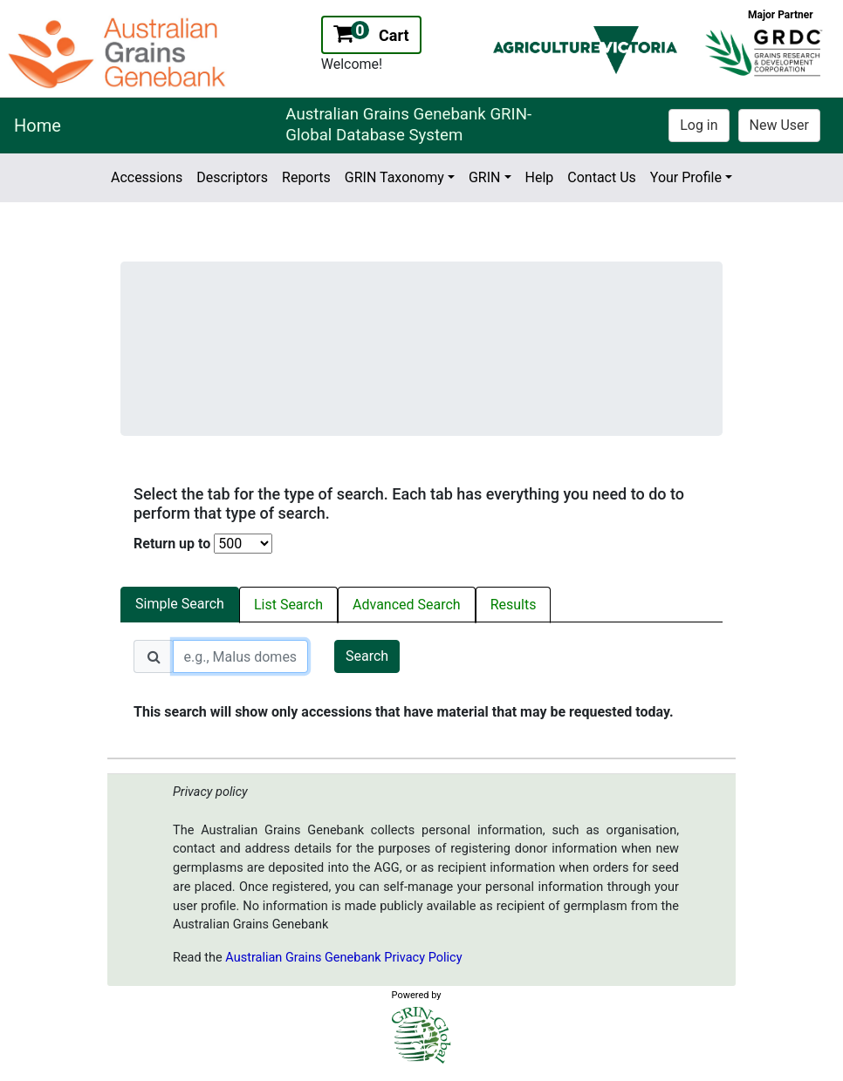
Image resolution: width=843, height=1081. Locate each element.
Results (513, 604)
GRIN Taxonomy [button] (394, 177)
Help (539, 177)
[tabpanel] (421, 681)
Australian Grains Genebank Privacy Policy (343, 957)
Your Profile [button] (686, 177)
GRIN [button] (485, 177)
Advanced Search (407, 604)
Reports (306, 177)
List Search (288, 604)
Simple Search (179, 603)
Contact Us (601, 177)
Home (37, 125)
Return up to (172, 543)
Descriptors (232, 177)
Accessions (146, 177)
